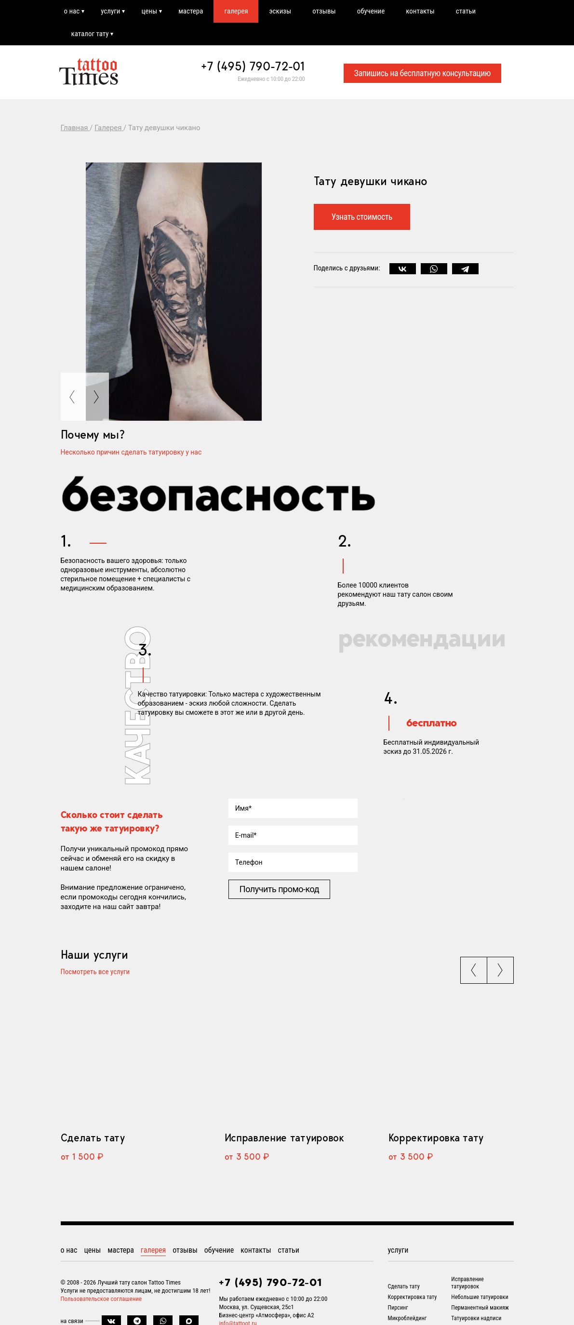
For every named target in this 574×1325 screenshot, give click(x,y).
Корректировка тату (435, 1137)
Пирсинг (398, 1307)
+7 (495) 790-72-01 (253, 66)
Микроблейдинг (407, 1318)
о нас (72, 11)
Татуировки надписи (476, 1318)
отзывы (323, 11)
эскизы (280, 11)
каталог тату (90, 33)
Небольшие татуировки (479, 1297)
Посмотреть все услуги (95, 972)
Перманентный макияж (480, 1307)
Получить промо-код (279, 889)
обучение (371, 11)
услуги (110, 11)
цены (149, 11)
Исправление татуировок (284, 1137)
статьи (466, 11)
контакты (420, 11)
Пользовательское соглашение (101, 1298)
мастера (190, 11)
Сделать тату (93, 1137)
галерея (236, 11)
